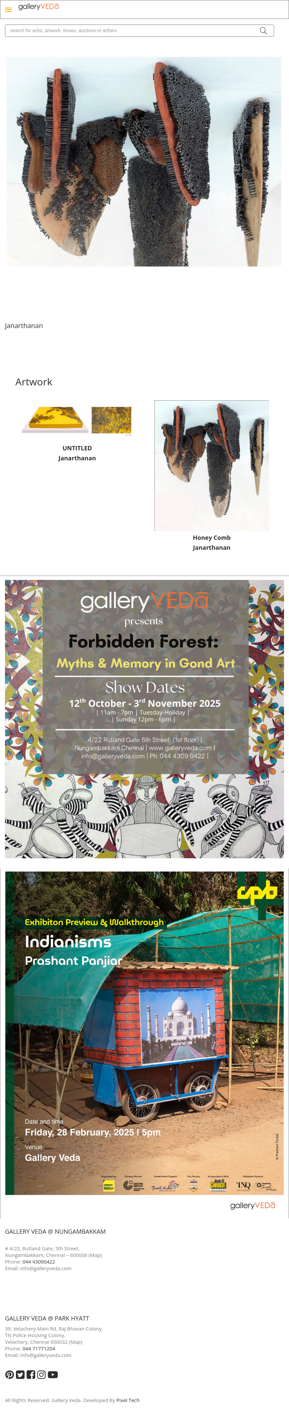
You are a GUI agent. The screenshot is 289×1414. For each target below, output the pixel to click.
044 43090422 (39, 1261)
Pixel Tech (128, 1400)
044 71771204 (39, 1348)
